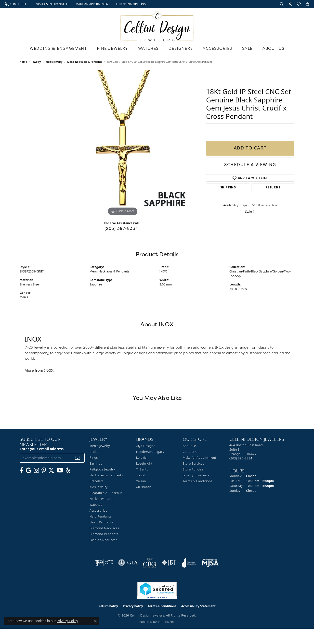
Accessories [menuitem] (98, 510)
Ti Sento (142, 469)
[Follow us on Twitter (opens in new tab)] (51, 470)
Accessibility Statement (198, 606)
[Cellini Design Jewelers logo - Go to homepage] (157, 24)
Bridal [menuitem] (94, 452)
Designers (181, 48)
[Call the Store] (240, 458)
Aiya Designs (145, 446)
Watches (148, 48)
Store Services (193, 463)
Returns (272, 187)
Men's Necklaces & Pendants (84, 61)
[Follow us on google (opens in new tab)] (28, 470)
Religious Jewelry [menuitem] (102, 469)
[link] (16, 4)
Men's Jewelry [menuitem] (100, 446)
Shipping (228, 187)
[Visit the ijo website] (104, 562)
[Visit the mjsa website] (210, 562)
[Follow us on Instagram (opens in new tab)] (36, 470)
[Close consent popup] (95, 621)
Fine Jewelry (112, 48)
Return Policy (108, 606)
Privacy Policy (133, 606)
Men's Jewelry (54, 61)
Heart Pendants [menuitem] (101, 522)
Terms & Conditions (197, 481)
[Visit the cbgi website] (150, 562)
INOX (163, 271)
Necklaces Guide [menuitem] (102, 499)
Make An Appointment (199, 458)
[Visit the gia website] (128, 562)
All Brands (143, 487)
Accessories (217, 48)
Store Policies (193, 469)
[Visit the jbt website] (169, 562)
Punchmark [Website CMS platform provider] (166, 622)
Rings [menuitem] (94, 458)
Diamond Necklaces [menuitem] (104, 528)
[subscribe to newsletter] (77, 457)
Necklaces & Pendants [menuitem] (106, 475)
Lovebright (144, 463)
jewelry (36, 61)
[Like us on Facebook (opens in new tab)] (21, 470)
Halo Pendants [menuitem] (101, 516)
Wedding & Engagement (58, 48)
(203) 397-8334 (122, 228)
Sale (247, 48)
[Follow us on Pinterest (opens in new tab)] (43, 470)
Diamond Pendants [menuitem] (104, 534)
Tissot (140, 475)
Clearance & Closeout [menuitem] (106, 493)
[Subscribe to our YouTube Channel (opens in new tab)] (60, 470)
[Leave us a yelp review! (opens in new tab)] (68, 470)
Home (23, 61)
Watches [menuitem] (96, 505)
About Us (273, 48)
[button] (282, 4)
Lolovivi (141, 458)
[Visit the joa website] (189, 562)
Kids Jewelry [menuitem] (98, 487)
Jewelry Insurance (196, 475)
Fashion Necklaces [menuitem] (103, 540)
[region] (122, 143)
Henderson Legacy (150, 452)
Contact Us (191, 452)
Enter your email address (42, 448)
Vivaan (141, 481)
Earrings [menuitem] (96, 463)
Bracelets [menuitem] (97, 481)
